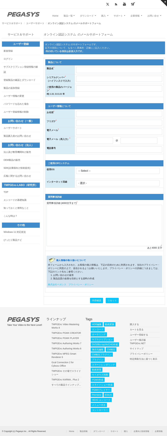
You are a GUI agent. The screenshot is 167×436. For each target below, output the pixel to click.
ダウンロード (99, 431)
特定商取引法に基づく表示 (143, 359)
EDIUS (108, 395)
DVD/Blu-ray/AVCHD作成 (105, 344)
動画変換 (109, 324)
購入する (134, 324)
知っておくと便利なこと (16, 208)
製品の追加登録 (12, 88)
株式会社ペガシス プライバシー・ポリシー (71, 284)
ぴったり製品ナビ (13, 240)
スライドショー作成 (102, 384)
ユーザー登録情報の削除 (16, 112)
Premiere (96, 395)
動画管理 (96, 369)
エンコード (97, 329)
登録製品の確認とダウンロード (20, 80)
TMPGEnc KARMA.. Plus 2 (65, 379)
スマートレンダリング (103, 364)
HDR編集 (96, 324)
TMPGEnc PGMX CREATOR (66, 333)
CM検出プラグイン (102, 354)
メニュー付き (99, 405)
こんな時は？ (10, 216)
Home (55, 15)
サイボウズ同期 (100, 374)
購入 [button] (103, 15)
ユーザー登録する (139, 334)
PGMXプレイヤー (101, 390)
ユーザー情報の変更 (14, 96)
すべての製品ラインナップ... (66, 384)
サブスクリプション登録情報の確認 (21, 69)
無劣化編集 (97, 349)
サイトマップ (137, 348)
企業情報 (159, 431)
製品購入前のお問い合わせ (17, 136)
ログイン (8, 59)
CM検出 (111, 349)
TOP (6, 192)
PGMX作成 (97, 379)
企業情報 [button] (135, 15)
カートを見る (137, 329)
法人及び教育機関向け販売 (17, 152)
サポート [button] (118, 15)
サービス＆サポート (12, 23)
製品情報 (84, 431)
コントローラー (100, 410)
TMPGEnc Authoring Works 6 (66, 348)
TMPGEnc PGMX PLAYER (65, 338)
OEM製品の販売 (12, 160)
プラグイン (97, 359)
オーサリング (99, 334)
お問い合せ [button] (153, 15)
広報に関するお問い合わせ (17, 176)
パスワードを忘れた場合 (16, 104)
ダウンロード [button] (87, 15)
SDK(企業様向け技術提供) (17, 168)
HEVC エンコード (101, 400)
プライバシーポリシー (141, 353)
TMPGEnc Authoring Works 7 (66, 343)
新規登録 (8, 51)
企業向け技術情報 (141, 431)
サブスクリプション (102, 339)
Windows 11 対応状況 (15, 232)
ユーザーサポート (35, 23)
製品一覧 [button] (68, 15)
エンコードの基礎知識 (15, 200)
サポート (114, 431)
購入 (126, 431)
